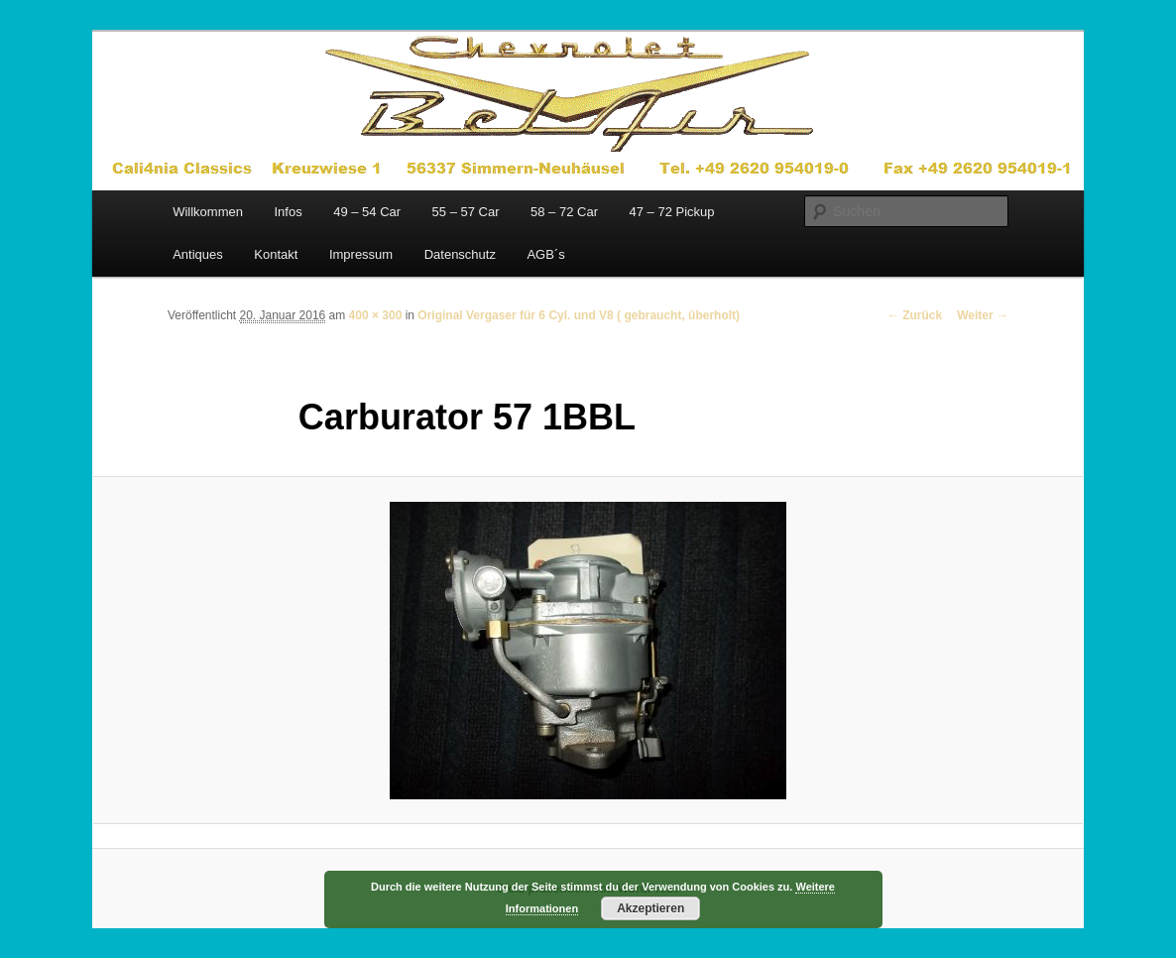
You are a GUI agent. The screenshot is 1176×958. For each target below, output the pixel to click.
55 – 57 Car (466, 211)
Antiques (198, 254)
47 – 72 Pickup (671, 211)
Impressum (361, 254)
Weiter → (982, 315)
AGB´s (545, 254)
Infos (287, 211)
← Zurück (914, 315)
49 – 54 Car (367, 211)
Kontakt (275, 254)
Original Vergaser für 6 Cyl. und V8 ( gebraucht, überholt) (578, 315)
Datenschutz (460, 254)
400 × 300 (376, 315)
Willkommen (208, 211)
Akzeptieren (650, 908)
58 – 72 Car (564, 211)
